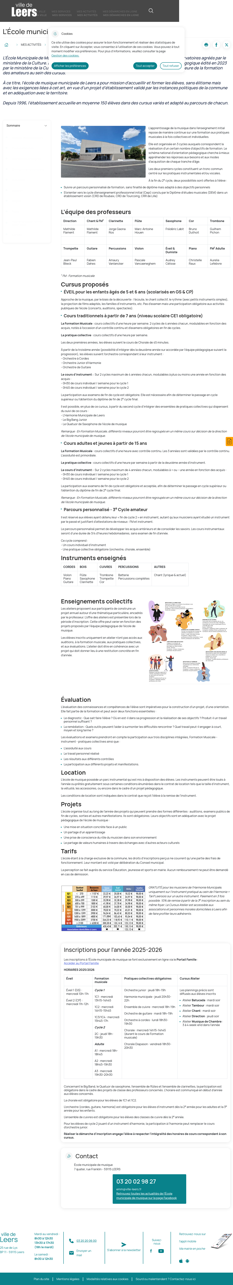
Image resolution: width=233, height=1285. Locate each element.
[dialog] (117, 49)
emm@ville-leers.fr (128, 1189)
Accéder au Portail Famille (81, 963)
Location (17, 190)
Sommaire (27, 125)
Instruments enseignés (26, 158)
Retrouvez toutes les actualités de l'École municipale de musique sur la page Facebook (146, 1196)
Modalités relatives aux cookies (108, 1279)
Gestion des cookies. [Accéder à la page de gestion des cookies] (65, 56)
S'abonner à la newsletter (124, 1250)
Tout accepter (145, 66)
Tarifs (15, 211)
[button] (229, 441)
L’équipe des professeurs (27, 137)
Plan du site (41, 1279)
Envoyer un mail (83, 1253)
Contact (17, 234)
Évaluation (18, 180)
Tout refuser (171, 66)
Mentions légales (67, 1279)
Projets (16, 201)
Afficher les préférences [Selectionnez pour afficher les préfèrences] (70, 66)
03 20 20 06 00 (86, 1241)
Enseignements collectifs (28, 169)
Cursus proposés (22, 148)
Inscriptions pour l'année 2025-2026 (27, 223)
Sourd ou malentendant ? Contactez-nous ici (166, 1279)
